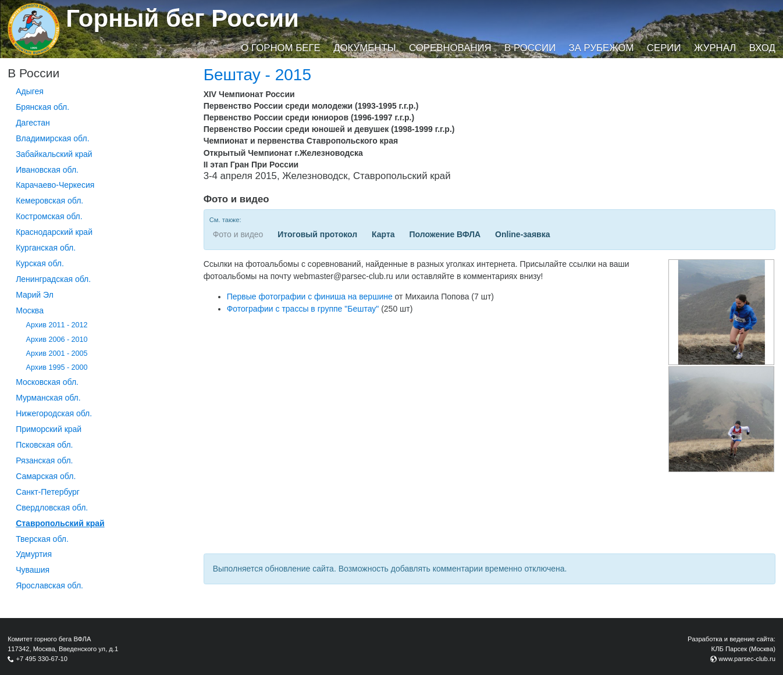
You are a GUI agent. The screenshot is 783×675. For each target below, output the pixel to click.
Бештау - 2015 (257, 75)
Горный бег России (182, 18)
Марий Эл (35, 294)
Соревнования (450, 47)
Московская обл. (47, 382)
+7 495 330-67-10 (41, 658)
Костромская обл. (49, 216)
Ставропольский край (60, 523)
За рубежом (601, 47)
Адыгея (30, 91)
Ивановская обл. (47, 169)
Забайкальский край (54, 154)
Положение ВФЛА (445, 234)
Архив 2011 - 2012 (57, 325)
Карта (383, 234)
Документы (364, 47)
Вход (762, 47)
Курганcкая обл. (46, 247)
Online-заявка (522, 234)
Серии (664, 47)
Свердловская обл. (52, 507)
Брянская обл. (42, 107)
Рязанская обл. (44, 460)
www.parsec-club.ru (746, 658)
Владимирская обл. (52, 138)
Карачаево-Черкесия (55, 185)
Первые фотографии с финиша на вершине (310, 296)
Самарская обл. (46, 476)
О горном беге (280, 47)
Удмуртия (34, 554)
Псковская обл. (44, 444)
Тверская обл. (42, 539)
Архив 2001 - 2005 (57, 353)
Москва (30, 310)
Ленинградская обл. (53, 279)
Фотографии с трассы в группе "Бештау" (303, 308)
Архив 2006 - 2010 (57, 339)
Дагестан (33, 122)
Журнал (715, 47)
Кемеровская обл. (49, 200)
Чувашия (32, 569)
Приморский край (48, 429)
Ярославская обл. (49, 585)
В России (530, 47)
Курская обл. (40, 263)
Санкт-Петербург (48, 492)
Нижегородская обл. (54, 413)
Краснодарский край (54, 232)
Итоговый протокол (317, 234)
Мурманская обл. (48, 397)
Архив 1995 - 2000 (57, 367)
